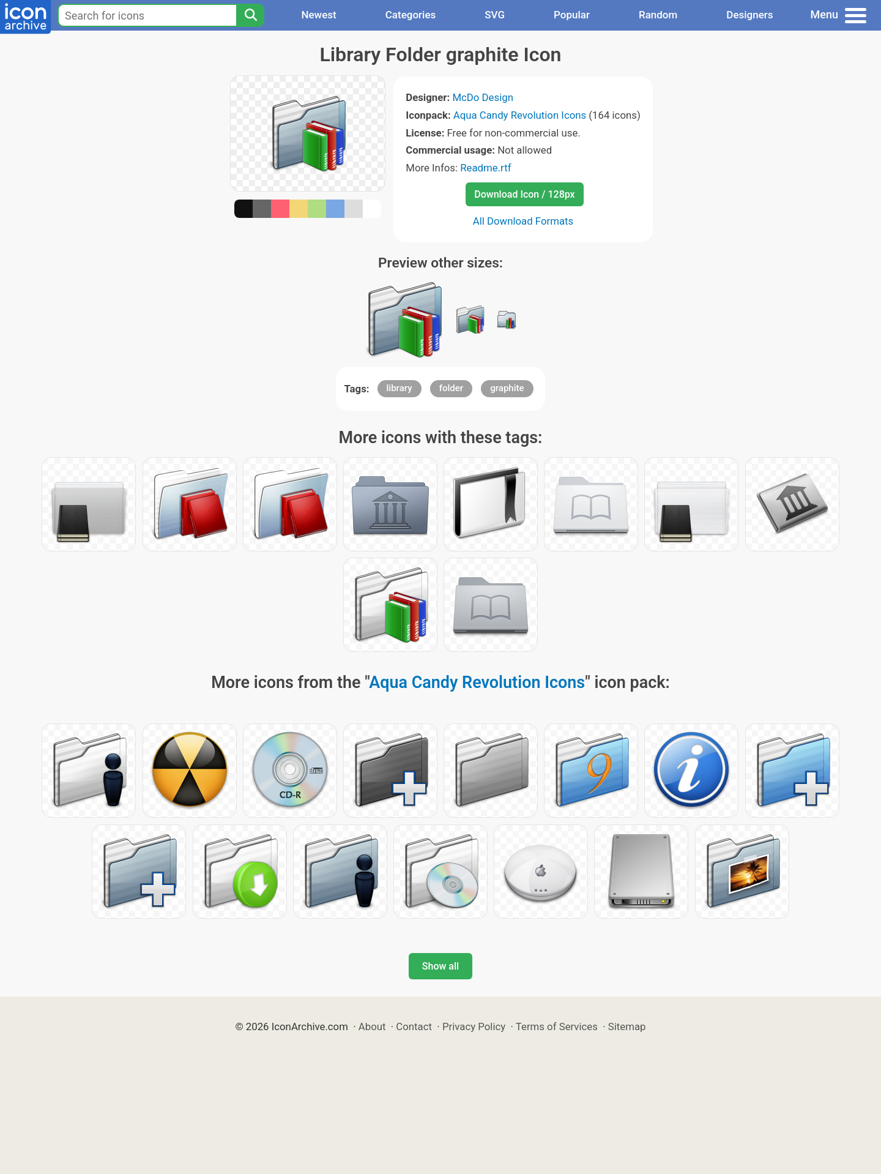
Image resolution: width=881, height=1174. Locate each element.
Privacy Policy (473, 1026)
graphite (507, 388)
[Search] (250, 15)
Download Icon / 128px (524, 194)
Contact (414, 1026)
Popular (572, 15)
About (372, 1026)
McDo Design (482, 97)
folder (451, 388)
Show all (440, 966)
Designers (749, 15)
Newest (318, 15)
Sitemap (627, 1026)
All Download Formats (523, 221)
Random (658, 15)
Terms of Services (557, 1026)
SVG (495, 15)
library (399, 388)
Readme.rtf (485, 168)
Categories (410, 15)
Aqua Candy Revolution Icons (519, 115)
